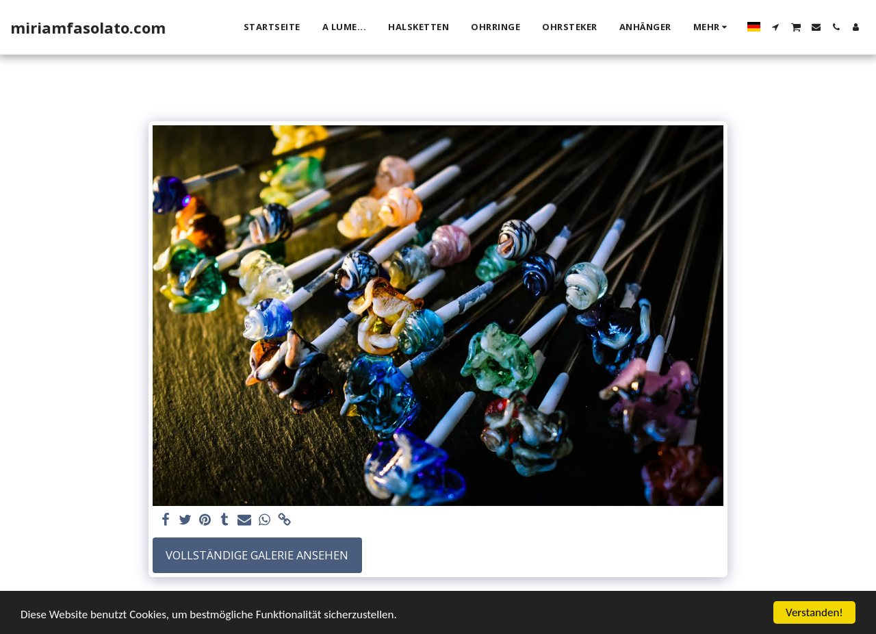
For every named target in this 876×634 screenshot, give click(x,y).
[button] (775, 27)
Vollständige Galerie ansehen (257, 555)
